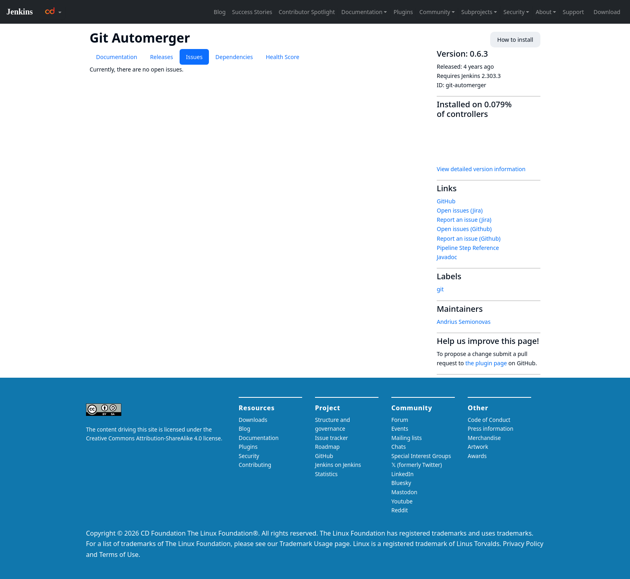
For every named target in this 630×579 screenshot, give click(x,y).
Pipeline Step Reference (468, 248)
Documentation (116, 57)
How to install (515, 39)
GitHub (446, 201)
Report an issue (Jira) (464, 219)
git (440, 289)
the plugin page (486, 363)
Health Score (282, 57)
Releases (161, 57)
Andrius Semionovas (464, 321)
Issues (194, 57)
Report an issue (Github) (469, 238)
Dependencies (234, 57)
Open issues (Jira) (460, 210)
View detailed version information (481, 169)
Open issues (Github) (464, 229)
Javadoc (447, 257)
